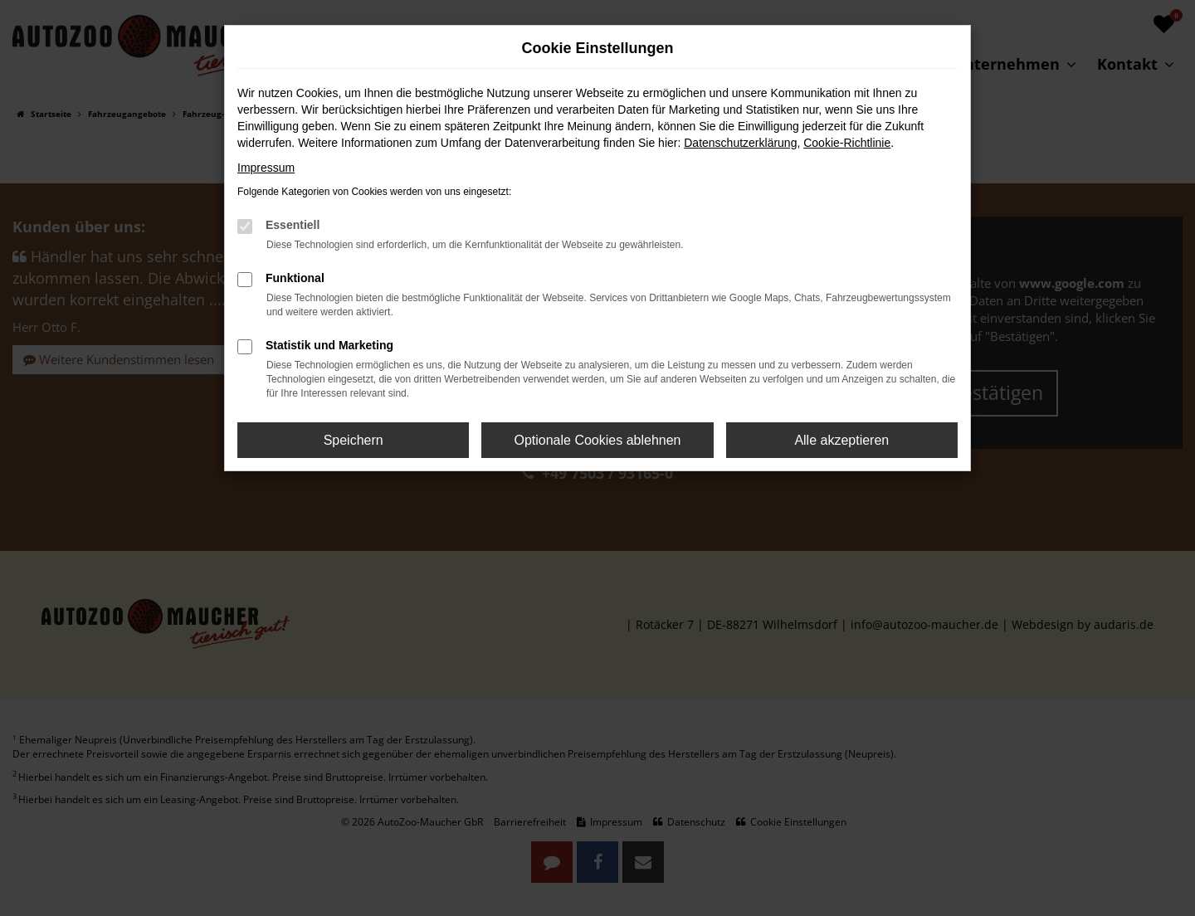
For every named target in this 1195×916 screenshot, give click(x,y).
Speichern (353, 440)
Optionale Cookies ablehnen (597, 440)
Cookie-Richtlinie (846, 142)
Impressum (266, 167)
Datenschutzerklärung (740, 142)
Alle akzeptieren (841, 440)
